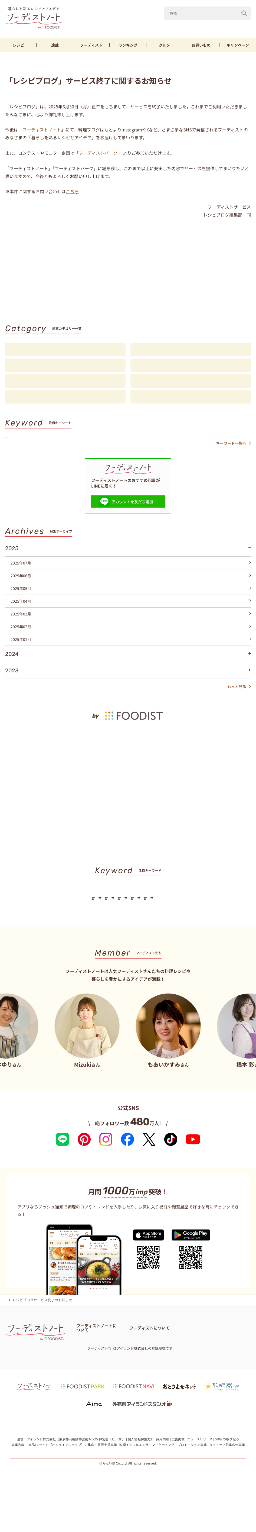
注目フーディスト (191, 367)
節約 (141, 441)
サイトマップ (119, 1366)
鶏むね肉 (241, 26)
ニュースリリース (199, 1472)
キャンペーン (238, 47)
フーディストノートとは (95, 1345)
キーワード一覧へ (233, 451)
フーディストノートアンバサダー (102, 1352)
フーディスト (91, 47)
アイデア (65, 383)
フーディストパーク (98, 154)
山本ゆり (141, 26)
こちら (72, 193)
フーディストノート (41, 131)
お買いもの (201, 47)
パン (213, 441)
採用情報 (162, 1472)
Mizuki (167, 26)
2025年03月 (131, 622)
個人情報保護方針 (141, 1472)
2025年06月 (131, 584)
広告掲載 (178, 1472)
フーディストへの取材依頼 (219, 1359)
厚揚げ (164, 441)
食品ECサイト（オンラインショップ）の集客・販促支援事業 (72, 1478)
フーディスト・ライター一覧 (99, 1359)
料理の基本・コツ (191, 352)
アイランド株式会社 (41, 1472)
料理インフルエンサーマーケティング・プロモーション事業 (163, 1478)
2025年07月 (131, 571)
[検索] (244, 13)
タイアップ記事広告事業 (227, 1478)
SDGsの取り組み (227, 1472)
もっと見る (239, 695)
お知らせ (65, 399)
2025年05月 (131, 596)
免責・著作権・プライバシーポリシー (106, 1373)
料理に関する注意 (90, 1366)
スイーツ (237, 441)
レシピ (18, 47)
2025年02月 (131, 635)
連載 (55, 47)
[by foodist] (128, 719)
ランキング (128, 47)
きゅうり (214, 26)
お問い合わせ (136, 1359)
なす (189, 26)
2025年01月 (131, 647)
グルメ (164, 47)
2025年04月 (131, 609)
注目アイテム (190, 399)
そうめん (189, 441)
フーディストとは (180, 1359)
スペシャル (191, 383)
